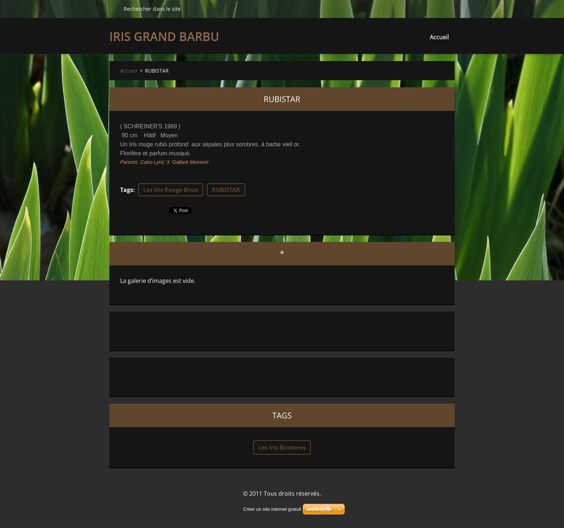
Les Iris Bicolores (282, 447)
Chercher (113, 8)
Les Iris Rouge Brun (170, 190)
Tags (126, 190)
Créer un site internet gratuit (272, 509)
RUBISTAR (226, 190)
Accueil (439, 37)
